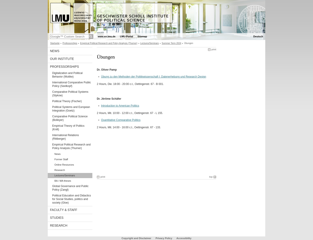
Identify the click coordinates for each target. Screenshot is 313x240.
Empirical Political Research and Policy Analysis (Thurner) (108, 43)
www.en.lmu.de (107, 36)
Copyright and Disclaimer (136, 238)
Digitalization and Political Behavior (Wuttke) (67, 75)
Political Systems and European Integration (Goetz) (71, 108)
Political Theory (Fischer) (67, 101)
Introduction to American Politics (120, 105)
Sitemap (142, 36)
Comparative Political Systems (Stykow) (70, 93)
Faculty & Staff (63, 210)
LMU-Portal (126, 36)
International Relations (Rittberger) (65, 137)
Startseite (55, 43)
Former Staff (61, 159)
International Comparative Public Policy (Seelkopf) (71, 84)
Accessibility (183, 238)
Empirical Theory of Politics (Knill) (68, 127)
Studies (57, 217)
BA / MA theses (62, 180)
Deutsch (258, 36)
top (211, 176)
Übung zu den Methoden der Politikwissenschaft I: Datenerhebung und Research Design (153, 76)
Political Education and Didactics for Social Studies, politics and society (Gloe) (71, 199)
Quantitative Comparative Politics (121, 120)
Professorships (69, 43)
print (213, 49)
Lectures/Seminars (149, 43)
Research (59, 170)
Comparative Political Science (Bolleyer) (70, 118)
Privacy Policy (163, 238)
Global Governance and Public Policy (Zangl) (70, 188)
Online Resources (64, 164)
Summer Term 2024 (171, 43)
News (54, 51)
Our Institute (62, 59)
